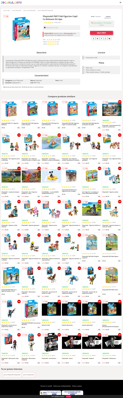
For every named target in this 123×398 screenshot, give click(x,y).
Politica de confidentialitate (62, 386)
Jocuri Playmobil (16, 10)
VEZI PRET (101, 33)
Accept (68, 396)
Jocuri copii (7, 10)
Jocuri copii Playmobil (30, 10)
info (19, 127)
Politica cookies (77, 386)
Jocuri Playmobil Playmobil (45, 10)
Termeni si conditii (46, 386)
